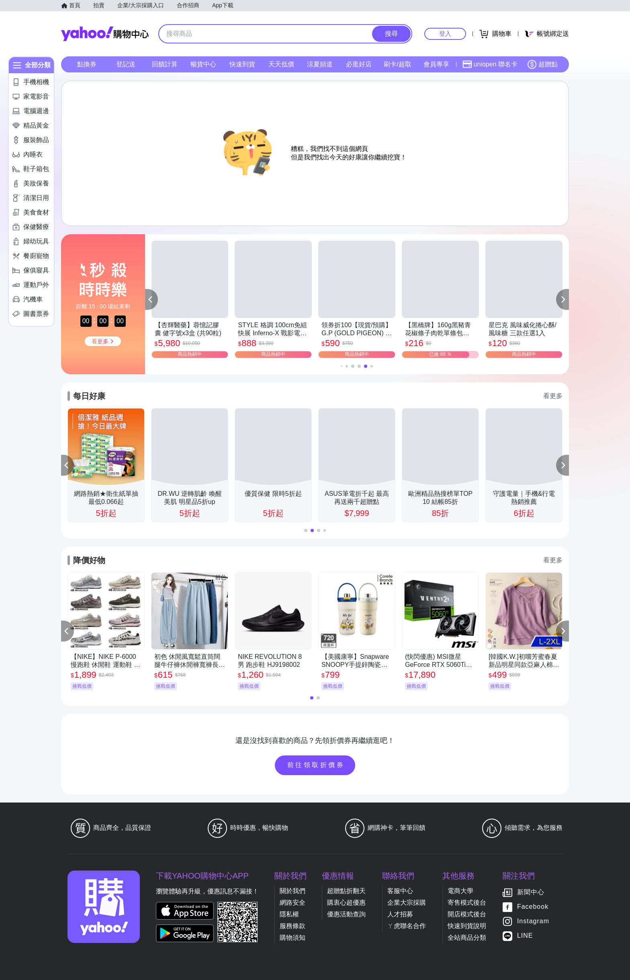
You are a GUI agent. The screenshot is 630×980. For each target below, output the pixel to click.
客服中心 (400, 890)
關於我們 (292, 890)
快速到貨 (242, 64)
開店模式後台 (467, 914)
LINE (525, 935)
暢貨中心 (203, 64)
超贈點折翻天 (346, 890)
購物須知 (292, 937)
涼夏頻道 (320, 64)
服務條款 (292, 925)
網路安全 (292, 902)
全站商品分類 (467, 937)
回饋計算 (165, 64)
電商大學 (460, 890)
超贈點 (542, 64)
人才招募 (400, 914)
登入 (445, 33)
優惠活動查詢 (346, 914)
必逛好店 (359, 64)
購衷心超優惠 (346, 902)
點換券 (86, 64)
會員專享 (436, 64)
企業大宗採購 (406, 902)
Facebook (532, 906)
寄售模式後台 (467, 902)
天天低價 (281, 64)
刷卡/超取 (397, 64)
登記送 (125, 64)
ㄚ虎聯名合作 (406, 925)
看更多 (552, 395)
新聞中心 (530, 892)
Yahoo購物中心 (105, 33)
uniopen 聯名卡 (490, 64)
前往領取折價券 (316, 764)
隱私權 (289, 914)
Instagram (533, 921)
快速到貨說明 (467, 925)
